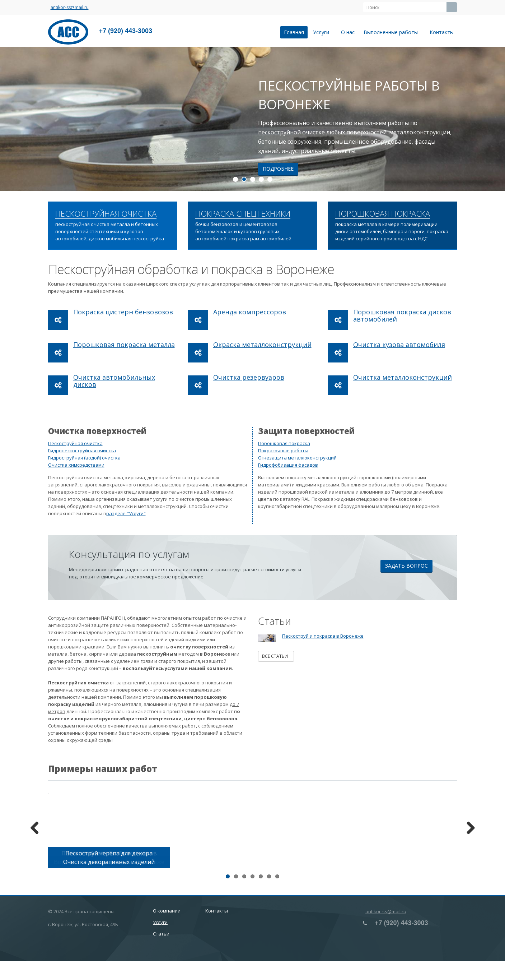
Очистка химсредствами (76, 465)
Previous (37, 828)
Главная (294, 32)
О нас (348, 32)
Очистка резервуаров (248, 377)
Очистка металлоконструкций (402, 377)
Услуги (322, 32)
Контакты (442, 32)
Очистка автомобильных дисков (114, 381)
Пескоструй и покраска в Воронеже (323, 636)
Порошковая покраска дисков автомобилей (402, 315)
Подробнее (278, 168)
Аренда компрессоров (249, 312)
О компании (167, 910)
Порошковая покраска (284, 443)
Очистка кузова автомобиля (399, 344)
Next (468, 828)
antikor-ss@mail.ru (70, 7)
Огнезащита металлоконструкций (297, 457)
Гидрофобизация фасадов (288, 465)
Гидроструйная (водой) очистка (84, 457)
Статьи (161, 933)
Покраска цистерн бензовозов (123, 312)
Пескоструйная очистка (75, 443)
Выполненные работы (392, 32)
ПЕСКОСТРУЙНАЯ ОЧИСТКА (105, 214)
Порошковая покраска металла (124, 344)
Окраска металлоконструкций (262, 344)
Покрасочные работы (283, 450)
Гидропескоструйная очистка (82, 450)
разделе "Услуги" (126, 513)
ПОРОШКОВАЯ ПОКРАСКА (382, 214)
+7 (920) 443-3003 (126, 30)
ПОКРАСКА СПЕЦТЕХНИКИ (242, 214)
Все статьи (276, 656)
